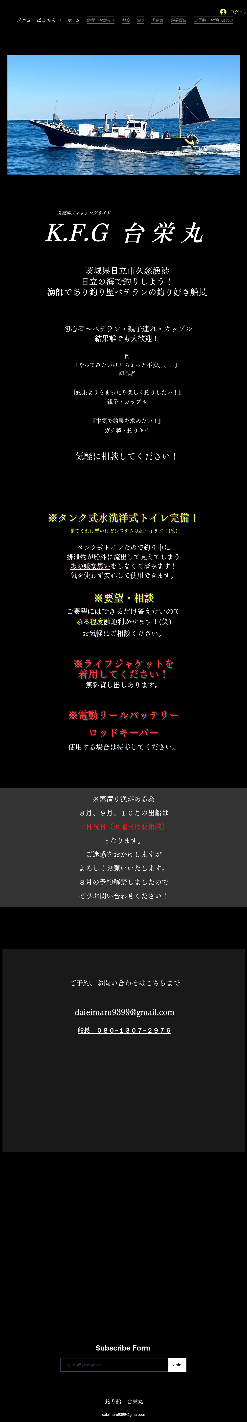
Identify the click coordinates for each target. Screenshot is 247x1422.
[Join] (177, 1365)
